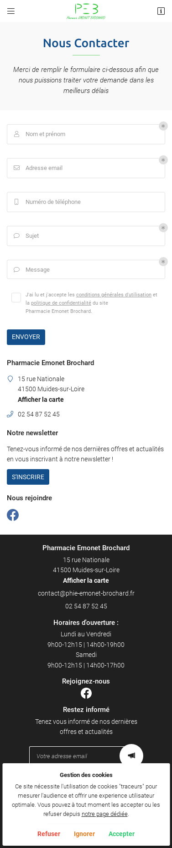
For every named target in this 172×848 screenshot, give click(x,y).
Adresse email (37, 168)
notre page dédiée (105, 813)
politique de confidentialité (61, 303)
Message (31, 269)
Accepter (122, 833)
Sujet (25, 236)
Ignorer (84, 833)
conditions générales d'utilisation (113, 294)
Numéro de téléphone (46, 202)
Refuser (48, 833)
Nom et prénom (38, 134)
